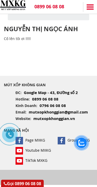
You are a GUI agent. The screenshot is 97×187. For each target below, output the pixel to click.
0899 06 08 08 (49, 6)
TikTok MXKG (31, 160)
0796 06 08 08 (53, 105)
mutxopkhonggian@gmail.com (58, 112)
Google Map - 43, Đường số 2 (51, 92)
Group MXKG (74, 140)
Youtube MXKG (33, 150)
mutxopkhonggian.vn (54, 118)
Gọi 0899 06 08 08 (22, 183)
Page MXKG (30, 140)
